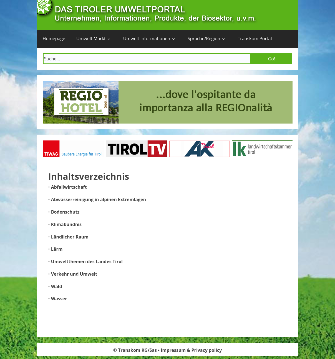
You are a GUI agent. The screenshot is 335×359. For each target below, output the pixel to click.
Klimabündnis (66, 224)
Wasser (59, 299)
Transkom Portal (255, 38)
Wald (56, 286)
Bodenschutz (65, 212)
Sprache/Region (204, 38)
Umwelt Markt (91, 38)
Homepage (54, 38)
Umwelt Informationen (146, 38)
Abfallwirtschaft (69, 187)
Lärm (57, 249)
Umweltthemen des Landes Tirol (87, 261)
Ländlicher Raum (70, 237)
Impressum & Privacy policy (191, 350)
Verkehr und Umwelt (74, 274)
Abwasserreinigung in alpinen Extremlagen (98, 199)
